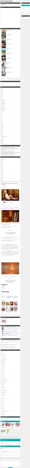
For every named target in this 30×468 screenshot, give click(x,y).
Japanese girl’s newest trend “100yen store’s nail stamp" (18, 427)
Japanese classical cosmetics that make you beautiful (7, 427)
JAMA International (9, 251)
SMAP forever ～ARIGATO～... (9, 67)
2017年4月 (2, 166)
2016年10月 (2, 174)
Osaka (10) (3, 373)
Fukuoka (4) (3, 365)
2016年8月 (2, 177)
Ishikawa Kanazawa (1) (4, 392)
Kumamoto (2, 111)
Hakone (2, 92)
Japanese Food (2, 107)
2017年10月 (2, 159)
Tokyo (1, 133)
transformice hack (14, 154)
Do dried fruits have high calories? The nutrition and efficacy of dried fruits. (8, 347)
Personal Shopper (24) (3, 381)
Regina (4, 149)
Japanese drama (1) (3, 362)
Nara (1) (3, 400)
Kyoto (1, 114)
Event (1, 89)
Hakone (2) (3, 384)
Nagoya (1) (3, 398)
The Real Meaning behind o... (9, 53)
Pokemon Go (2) (3, 357)
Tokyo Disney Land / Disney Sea (4, 136)
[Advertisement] (5, 17)
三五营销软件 (12, 147)
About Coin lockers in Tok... (8, 39)
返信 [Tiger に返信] (19, 442)
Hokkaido (2, 96)
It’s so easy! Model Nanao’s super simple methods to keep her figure (15, 297)
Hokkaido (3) (3, 387)
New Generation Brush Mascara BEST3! (2, 433)
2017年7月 (2, 162)
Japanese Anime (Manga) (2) (4, 359)
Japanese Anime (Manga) (3, 103)
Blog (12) (2, 351)
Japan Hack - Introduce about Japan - (7, 1)
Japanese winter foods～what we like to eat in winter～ (6, 154)
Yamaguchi (2, 140)
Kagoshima (2, 110)
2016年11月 (2, 173)
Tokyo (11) (3, 376)
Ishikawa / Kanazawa (3, 100)
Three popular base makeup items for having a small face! (2, 427)
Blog (1, 88)
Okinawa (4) (3, 403)
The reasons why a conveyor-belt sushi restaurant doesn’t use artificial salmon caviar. (9, 340)
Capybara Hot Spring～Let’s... (9, 34)
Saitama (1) (3, 406)
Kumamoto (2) (3, 395)
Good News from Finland (9, 244)
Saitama (2, 129)
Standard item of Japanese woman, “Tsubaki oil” (7, 433)
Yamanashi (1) (3, 414)
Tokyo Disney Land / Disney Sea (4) (5, 411)
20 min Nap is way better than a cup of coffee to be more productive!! (12, 427)
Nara (1, 118)
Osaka (1, 125)
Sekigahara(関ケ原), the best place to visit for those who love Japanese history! (9, 344)
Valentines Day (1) (4, 354)
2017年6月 (2, 163)
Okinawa (2, 122)
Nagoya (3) (3, 370)
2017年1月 (2, 170)
